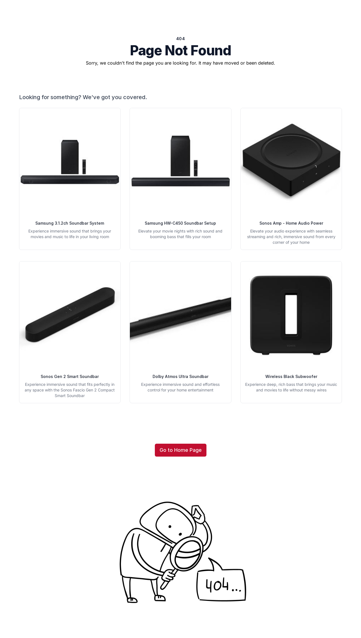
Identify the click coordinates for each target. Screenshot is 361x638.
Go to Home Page (181, 450)
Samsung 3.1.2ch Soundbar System (69, 223)
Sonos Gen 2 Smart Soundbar (70, 376)
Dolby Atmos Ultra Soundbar (180, 376)
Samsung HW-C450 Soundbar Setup (180, 223)
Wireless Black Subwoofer (291, 376)
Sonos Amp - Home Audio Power (291, 223)
